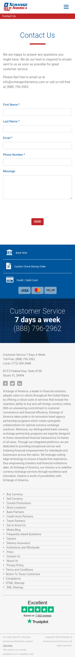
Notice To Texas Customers (23, 574)
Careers (11, 538)
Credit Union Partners (19, 516)
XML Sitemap (14, 587)
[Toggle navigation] (66, 7)
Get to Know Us (16, 525)
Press (9, 552)
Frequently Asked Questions (23, 534)
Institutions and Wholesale (22, 547)
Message (9, 171)
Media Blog (13, 529)
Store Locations (16, 507)
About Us (12, 560)
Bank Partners (15, 512)
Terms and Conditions (19, 569)
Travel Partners (15, 520)
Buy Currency (14, 494)
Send (37, 221)
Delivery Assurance (18, 543)
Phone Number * (14, 154)
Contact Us (13, 556)
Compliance (13, 578)
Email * (7, 138)
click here (7, 645)
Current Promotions (18, 503)
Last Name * (11, 121)
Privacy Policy (15, 565)
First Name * (11, 104)
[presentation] (33, 209)
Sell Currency (14, 498)
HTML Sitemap (15, 583)
